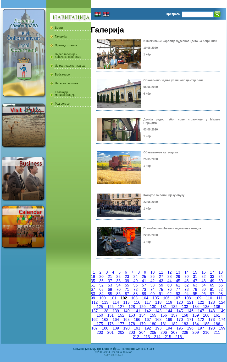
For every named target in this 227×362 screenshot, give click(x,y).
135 (206, 307)
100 (102, 298)
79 (195, 289)
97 (212, 294)
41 (144, 281)
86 (118, 294)
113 (105, 302)
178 (132, 324)
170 (179, 320)
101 (113, 298)
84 (101, 294)
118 (158, 302)
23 (127, 277)
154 (142, 315)
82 (220, 289)
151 (110, 315)
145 (179, 311)
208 (185, 332)
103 (134, 298)
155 (153, 315)
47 (195, 281)
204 (142, 332)
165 (126, 320)
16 (203, 272)
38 (118, 281)
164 (116, 320)
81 (212, 289)
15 (195, 272)
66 (220, 285)
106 (166, 298)
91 (161, 294)
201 (110, 332)
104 (145, 298)
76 (169, 289)
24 (135, 277)
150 (99, 315)
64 (203, 285)
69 (110, 289)
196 (190, 328)
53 (110, 285)
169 (169, 320)
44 (169, 281)
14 (186, 272)
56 (135, 285)
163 (105, 320)
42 (152, 281)
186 (216, 324)
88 (135, 294)
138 (105, 311)
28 (169, 277)
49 (212, 281)
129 (142, 307)
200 (99, 332)
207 (174, 332)
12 (169, 272)
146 (190, 311)
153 (132, 315)
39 (127, 281)
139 (116, 311)
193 (158, 328)
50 (220, 281)
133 (185, 307)
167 (147, 320)
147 (201, 311)
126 (110, 307)
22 (118, 277)
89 (144, 294)
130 (153, 307)
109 (198, 298)
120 (179, 302)
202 (121, 332)
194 (169, 328)
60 (169, 285)
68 (101, 289)
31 (195, 277)
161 (216, 315)
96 (203, 294)
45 (178, 281)
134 (195, 307)
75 (161, 289)
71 (127, 289)
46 (186, 281)
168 (158, 320)
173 (211, 320)
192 (147, 328)
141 (137, 311)
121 (190, 302)
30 (186, 277)
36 (101, 281)
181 (163, 324)
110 (209, 298)
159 (195, 315)
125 (99, 307)
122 (201, 302)
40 (135, 281)
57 (144, 285)
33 (212, 277)
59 (161, 285)
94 (186, 294)
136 (216, 307)
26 (152, 277)
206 (163, 332)
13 (178, 272)
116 (137, 302)
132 (174, 307)
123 (211, 302)
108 (187, 298)
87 (127, 294)
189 (116, 328)
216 (178, 337)
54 (118, 285)
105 (155, 298)
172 (201, 320)
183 (185, 324)
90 (152, 294)
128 (132, 307)
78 (186, 289)
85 (110, 294)
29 (178, 277)
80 (203, 289)
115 (126, 302)
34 (220, 277)
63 (195, 285)
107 (177, 298)
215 (168, 337)
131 (163, 307)
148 (211, 311)
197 (201, 328)
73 (144, 289)
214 (157, 337)
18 (220, 272)
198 (211, 328)
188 (105, 328)
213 (146, 337)
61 (178, 285)
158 (185, 315)
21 (110, 277)
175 (99, 324)
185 (206, 324)
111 (219, 298)
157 (174, 315)
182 (174, 324)
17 (212, 272)
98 (220, 294)
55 (127, 285)
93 (178, 294)
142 (147, 311)
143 (158, 311)
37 (110, 281)
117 (147, 302)
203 (132, 332)
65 (212, 285)
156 (163, 315)
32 (203, 277)
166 (137, 320)
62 (186, 285)
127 (121, 307)
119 (169, 302)
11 (161, 272)
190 (126, 328)
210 (206, 332)
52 (101, 285)
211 (216, 332)
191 (137, 328)
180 (153, 324)
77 (178, 289)
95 (195, 294)
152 (121, 315)
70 (118, 289)
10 (152, 272)
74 (152, 289)
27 (161, 277)
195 (179, 328)
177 (121, 324)
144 (169, 311)
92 (169, 294)
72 (135, 289)
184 (195, 324)
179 (142, 324)
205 (153, 332)
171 (190, 320)
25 (144, 277)
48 (203, 281)
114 (116, 302)
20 (101, 277)
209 (195, 332)
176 (110, 324)
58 (152, 285)
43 (161, 281)
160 (206, 315)
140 (126, 311)
